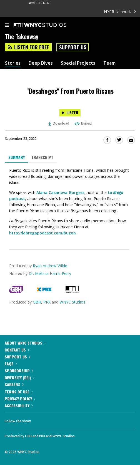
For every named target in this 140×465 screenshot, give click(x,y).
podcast (17, 198)
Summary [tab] (16, 157)
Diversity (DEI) (19, 377)
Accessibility (19, 405)
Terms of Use (19, 392)
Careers (14, 384)
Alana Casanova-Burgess (60, 192)
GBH (37, 302)
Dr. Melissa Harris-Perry (50, 273)
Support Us (72, 47)
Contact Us (17, 350)
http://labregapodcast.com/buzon (42, 233)
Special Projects (78, 63)
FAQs (11, 364)
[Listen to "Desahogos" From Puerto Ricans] (70, 112)
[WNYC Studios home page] (47, 25)
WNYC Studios (72, 302)
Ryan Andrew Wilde (50, 265)
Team (109, 63)
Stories (13, 63)
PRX (47, 302)
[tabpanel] (70, 201)
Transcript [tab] (42, 157)
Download (58, 123)
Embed (83, 123)
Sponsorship (19, 370)
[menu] (7, 25)
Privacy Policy (20, 398)
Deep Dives (41, 63)
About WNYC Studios (25, 343)
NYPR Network (120, 11)
